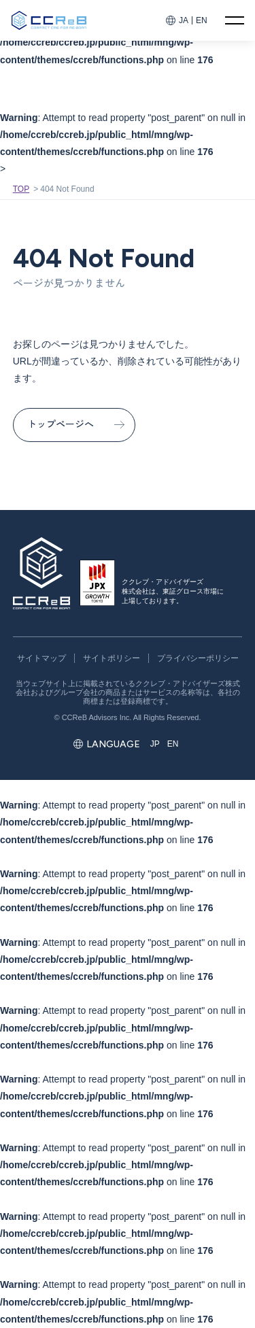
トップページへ (60, 424)
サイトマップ (41, 658)
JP (155, 744)
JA (183, 20)
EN (201, 20)
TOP (21, 189)
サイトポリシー (111, 658)
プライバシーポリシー (198, 658)
